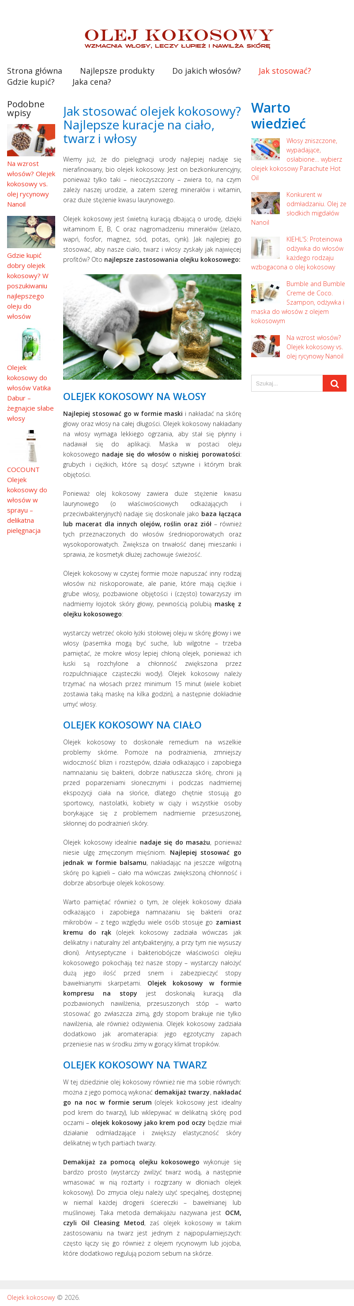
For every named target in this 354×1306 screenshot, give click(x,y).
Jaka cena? (91, 81)
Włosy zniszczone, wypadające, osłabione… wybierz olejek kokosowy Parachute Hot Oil (296, 159)
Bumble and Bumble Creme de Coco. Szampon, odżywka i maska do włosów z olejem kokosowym (298, 302)
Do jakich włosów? (206, 70)
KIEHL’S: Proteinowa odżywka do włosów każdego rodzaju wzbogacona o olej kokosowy (297, 253)
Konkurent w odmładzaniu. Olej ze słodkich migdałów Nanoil (298, 208)
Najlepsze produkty (117, 70)
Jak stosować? (285, 70)
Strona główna (34, 70)
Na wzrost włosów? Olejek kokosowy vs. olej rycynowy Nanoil (297, 346)
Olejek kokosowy (31, 1297)
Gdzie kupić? (31, 81)
